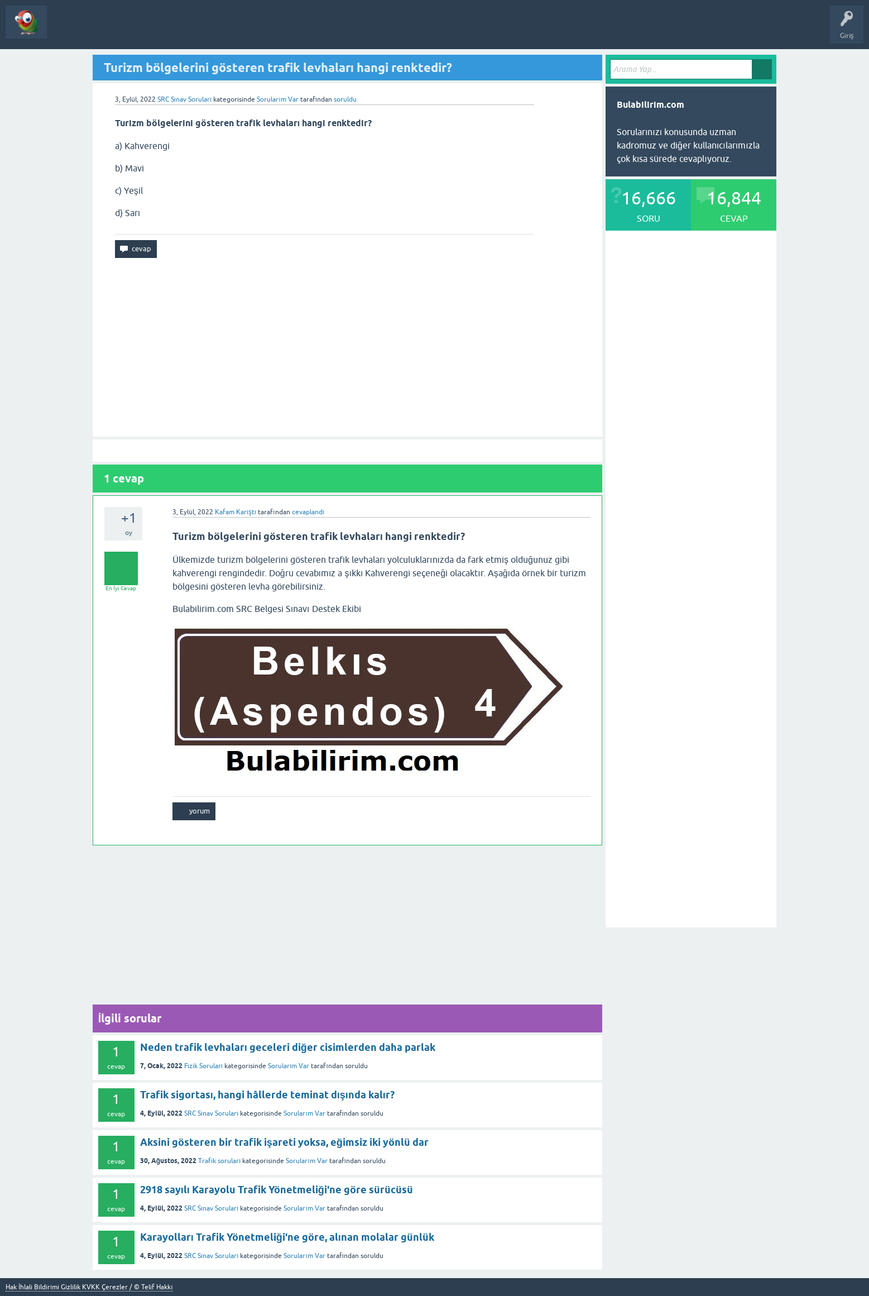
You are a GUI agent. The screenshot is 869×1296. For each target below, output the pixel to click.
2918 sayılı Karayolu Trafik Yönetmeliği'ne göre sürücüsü (276, 1189)
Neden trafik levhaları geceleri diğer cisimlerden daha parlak (287, 1047)
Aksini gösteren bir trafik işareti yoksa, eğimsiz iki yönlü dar (284, 1142)
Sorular (66, 30)
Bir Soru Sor (154, 30)
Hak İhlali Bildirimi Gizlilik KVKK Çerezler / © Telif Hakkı (89, 1287)
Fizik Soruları (203, 1066)
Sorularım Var (288, 1066)
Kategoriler (107, 30)
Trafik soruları (219, 1161)
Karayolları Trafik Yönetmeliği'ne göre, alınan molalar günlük (287, 1237)
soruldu (345, 99)
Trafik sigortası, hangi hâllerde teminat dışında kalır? (267, 1095)
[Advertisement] (347, 347)
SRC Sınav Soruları (184, 99)
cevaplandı (308, 512)
